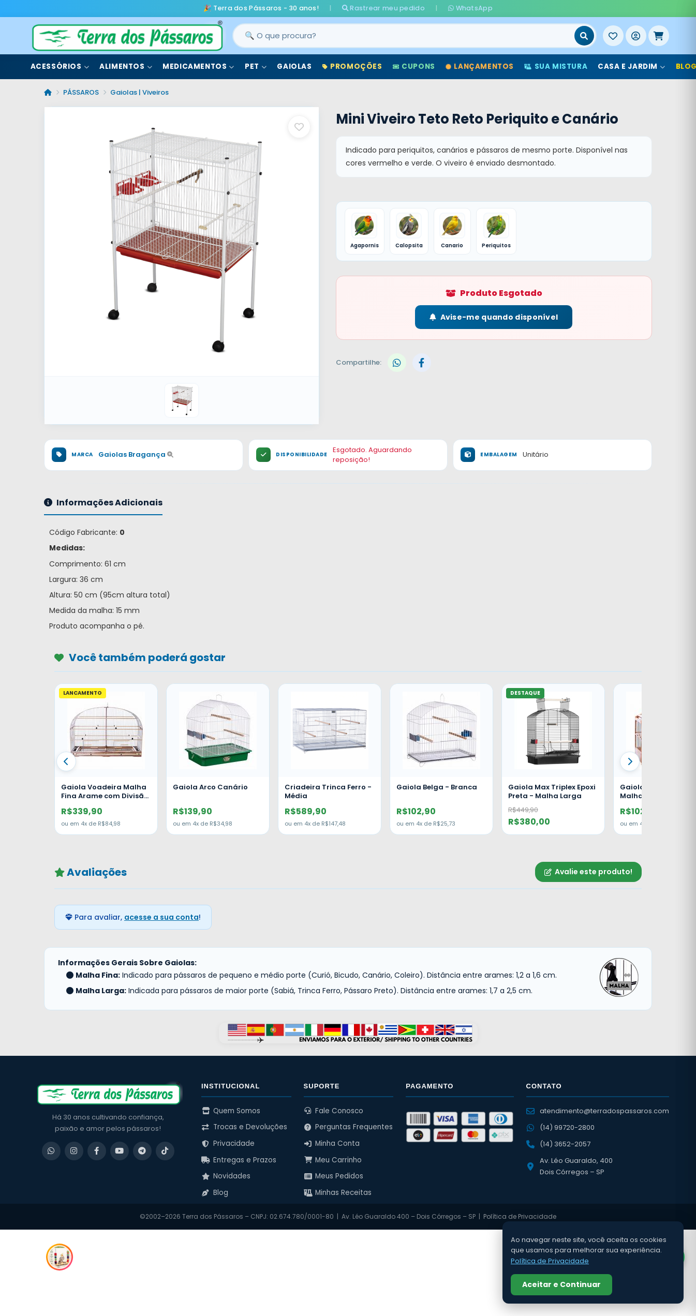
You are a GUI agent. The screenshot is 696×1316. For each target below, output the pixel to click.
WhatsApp (470, 8)
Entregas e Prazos (238, 1160)
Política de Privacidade (519, 1216)
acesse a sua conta (161, 917)
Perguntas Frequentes (348, 1127)
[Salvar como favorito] (299, 126)
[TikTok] (165, 1151)
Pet (255, 66)
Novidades (225, 1176)
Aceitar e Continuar (561, 1284)
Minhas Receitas (338, 1193)
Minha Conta (332, 1143)
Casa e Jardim (631, 66)
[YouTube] (119, 1151)
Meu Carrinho (333, 1160)
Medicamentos (198, 66)
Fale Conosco (334, 1111)
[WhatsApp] (51, 1151)
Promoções (352, 66)
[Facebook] (96, 1151)
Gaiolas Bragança (135, 454)
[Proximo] (630, 761)
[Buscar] (584, 36)
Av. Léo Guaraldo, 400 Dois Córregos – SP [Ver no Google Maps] (569, 1166)
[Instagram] (74, 1151)
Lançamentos (480, 66)
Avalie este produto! (588, 871)
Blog (214, 1193)
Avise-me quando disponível (494, 317)
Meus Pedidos (334, 1176)
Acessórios (60, 66)
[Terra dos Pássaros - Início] (126, 35)
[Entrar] (636, 35)
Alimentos (125, 66)
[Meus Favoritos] (613, 35)
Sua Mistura (555, 66)
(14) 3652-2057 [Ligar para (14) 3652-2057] (558, 1144)
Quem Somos (230, 1111)
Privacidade (228, 1143)
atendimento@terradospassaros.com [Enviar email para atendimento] (597, 1111)
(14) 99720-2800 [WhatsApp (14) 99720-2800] (560, 1127)
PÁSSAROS (81, 92)
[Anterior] (66, 761)
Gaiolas (294, 66)
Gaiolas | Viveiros (139, 92)
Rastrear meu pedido (383, 8)
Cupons (414, 66)
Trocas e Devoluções (244, 1127)
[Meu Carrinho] (658, 35)
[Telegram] (142, 1151)
